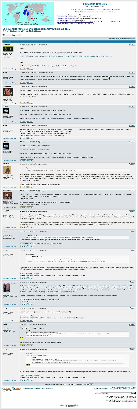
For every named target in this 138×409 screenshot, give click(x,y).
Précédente (13, 31)
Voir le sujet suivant (129, 38)
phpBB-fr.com (72, 406)
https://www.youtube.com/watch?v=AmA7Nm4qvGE (34, 149)
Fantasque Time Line (95, 4)
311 (22, 31)
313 (27, 31)
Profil (77, 11)
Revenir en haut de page (9, 69)
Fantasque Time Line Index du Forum (33, 35)
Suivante (38, 31)
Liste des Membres (90, 9)
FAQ (72, 9)
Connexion (112, 11)
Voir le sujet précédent (115, 38)
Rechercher (79, 9)
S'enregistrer (116, 9)
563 (30, 31)
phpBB (66, 405)
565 (35, 31)
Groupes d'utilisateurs (104, 9)
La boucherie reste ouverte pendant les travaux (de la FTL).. (36, 29)
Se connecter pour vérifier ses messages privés (93, 11)
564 (32, 31)
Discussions (49, 35)
